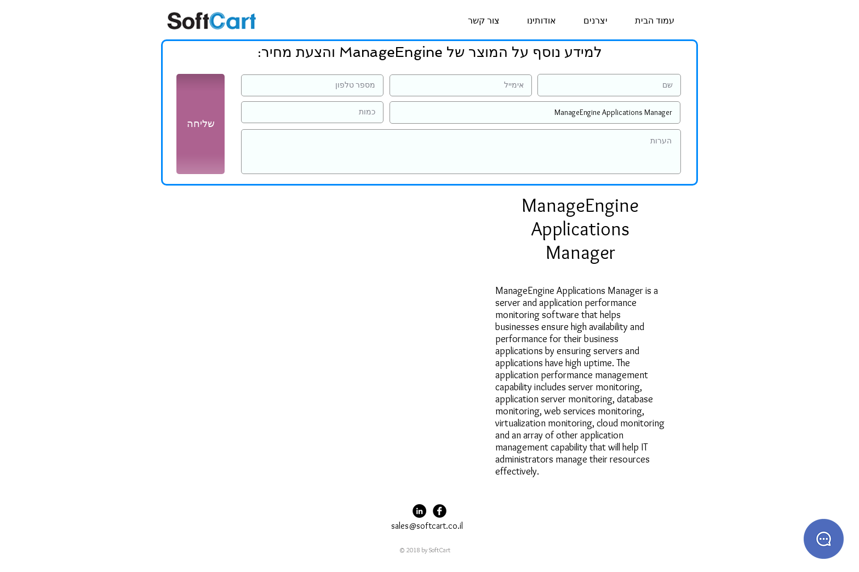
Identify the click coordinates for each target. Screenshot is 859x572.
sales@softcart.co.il (427, 526)
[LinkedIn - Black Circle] (419, 511)
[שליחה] (200, 124)
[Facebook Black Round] (439, 511)
